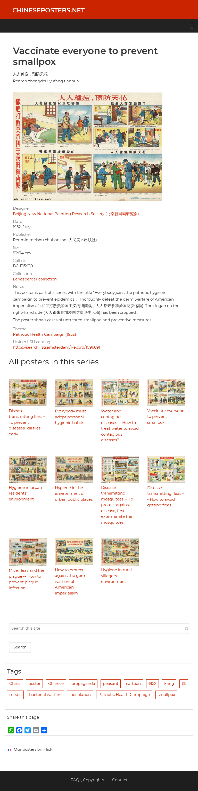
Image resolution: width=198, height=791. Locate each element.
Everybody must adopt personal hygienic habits (70, 417)
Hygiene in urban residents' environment (25, 493)
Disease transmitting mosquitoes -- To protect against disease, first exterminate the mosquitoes (117, 505)
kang (169, 684)
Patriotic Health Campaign (124, 695)
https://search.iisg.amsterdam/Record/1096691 (56, 347)
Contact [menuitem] (119, 780)
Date (17, 222)
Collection (22, 274)
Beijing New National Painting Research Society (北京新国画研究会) (76, 214)
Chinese (56, 684)
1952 (152, 684)
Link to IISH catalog (31, 342)
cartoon (133, 684)
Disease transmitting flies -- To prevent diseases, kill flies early (27, 422)
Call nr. (19, 261)
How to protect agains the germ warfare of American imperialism (71, 581)
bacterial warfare (45, 695)
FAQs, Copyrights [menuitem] (87, 780)
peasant (110, 684)
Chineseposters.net (48, 10)
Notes (18, 287)
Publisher (22, 235)
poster (34, 684)
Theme (20, 329)
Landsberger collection (35, 279)
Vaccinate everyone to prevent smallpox (165, 417)
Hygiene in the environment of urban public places (74, 494)
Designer (21, 208)
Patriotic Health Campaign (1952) (44, 334)
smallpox (166, 695)
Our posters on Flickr (34, 749)
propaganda (83, 684)
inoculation (80, 695)
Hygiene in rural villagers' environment (116, 576)
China (15, 684)
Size (17, 248)
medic (15, 695)
